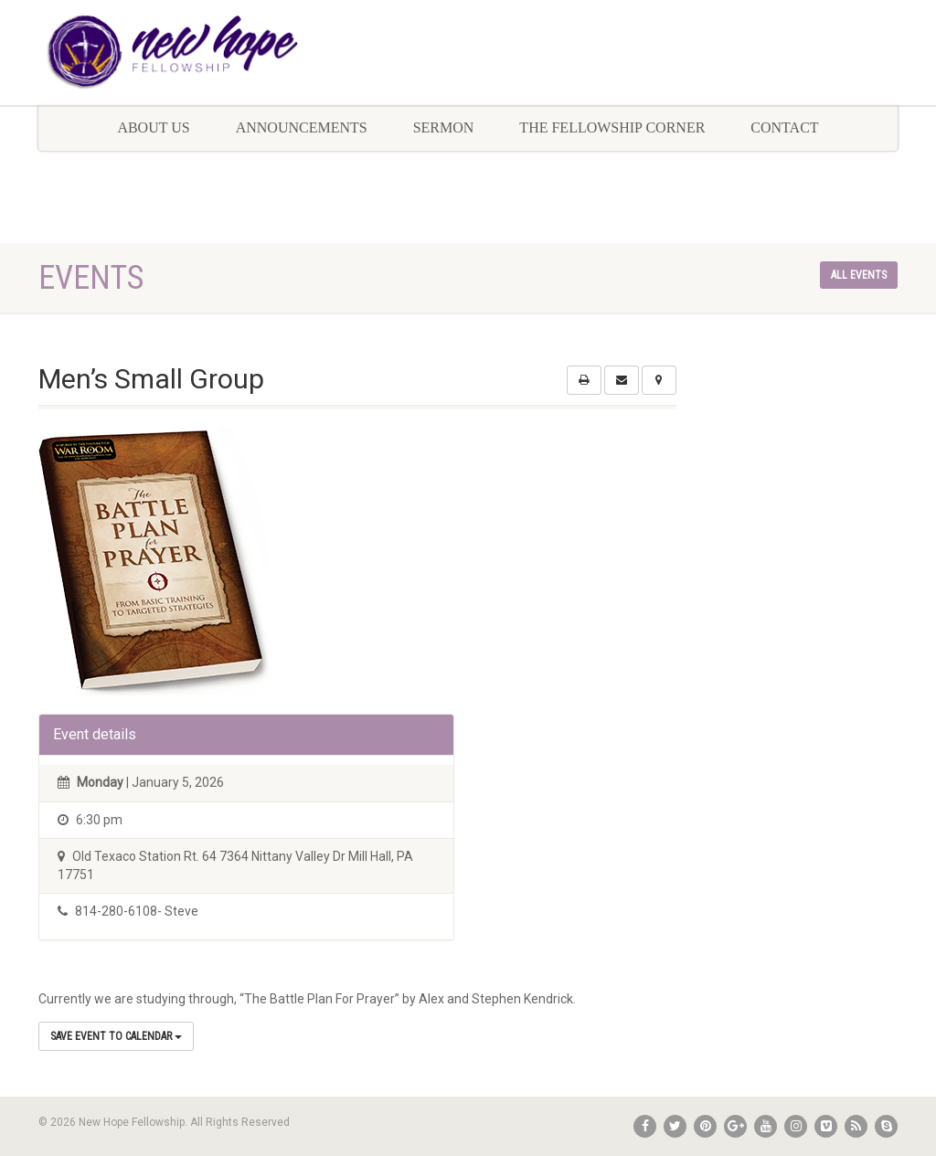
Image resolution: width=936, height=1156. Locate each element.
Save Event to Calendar (116, 1036)
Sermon (443, 127)
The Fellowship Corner (612, 127)
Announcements (301, 127)
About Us (153, 127)
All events (859, 275)
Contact (784, 127)
